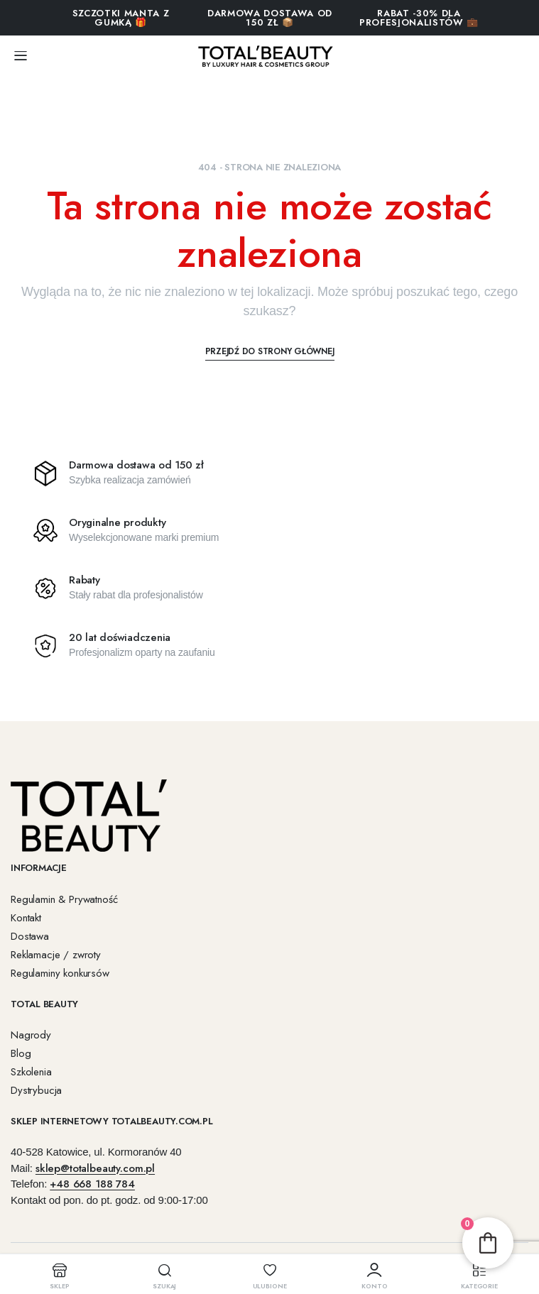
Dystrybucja (36, 1090)
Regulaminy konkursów (60, 973)
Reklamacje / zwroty (56, 955)
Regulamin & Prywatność (64, 899)
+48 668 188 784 (92, 1184)
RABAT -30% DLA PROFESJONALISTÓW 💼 (419, 17)
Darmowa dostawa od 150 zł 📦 (269, 17)
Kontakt (26, 918)
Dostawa (30, 936)
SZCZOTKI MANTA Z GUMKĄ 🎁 (120, 17)
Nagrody (31, 1035)
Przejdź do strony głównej (269, 351)
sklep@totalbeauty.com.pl (95, 1168)
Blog (21, 1053)
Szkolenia (31, 1072)
